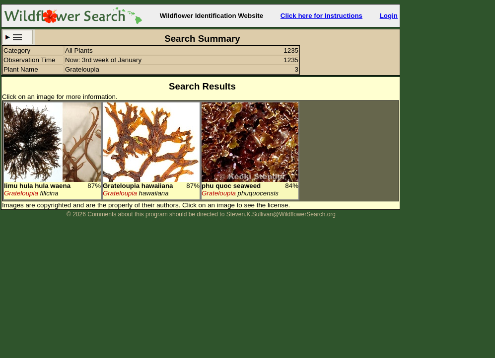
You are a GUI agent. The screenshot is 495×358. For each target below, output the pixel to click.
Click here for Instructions (321, 15)
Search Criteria (17, 37)
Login (389, 15)
